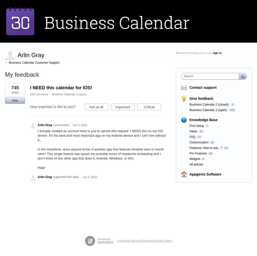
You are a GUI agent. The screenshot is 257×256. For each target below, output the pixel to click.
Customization (199, 142)
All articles (196, 164)
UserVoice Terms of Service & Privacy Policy (145, 240)
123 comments (39, 94)
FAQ (192, 137)
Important (125, 108)
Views (193, 131)
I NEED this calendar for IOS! (61, 87)
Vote (15, 100)
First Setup (196, 126)
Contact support (203, 87)
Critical (152, 108)
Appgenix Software (205, 174)
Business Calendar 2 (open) (69, 94)
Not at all (99, 108)
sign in (217, 52)
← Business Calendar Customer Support (32, 62)
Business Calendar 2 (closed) (209, 104)
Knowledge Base (203, 120)
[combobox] (211, 76)
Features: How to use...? (205, 148)
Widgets (194, 159)
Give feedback (201, 99)
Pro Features (198, 153)
